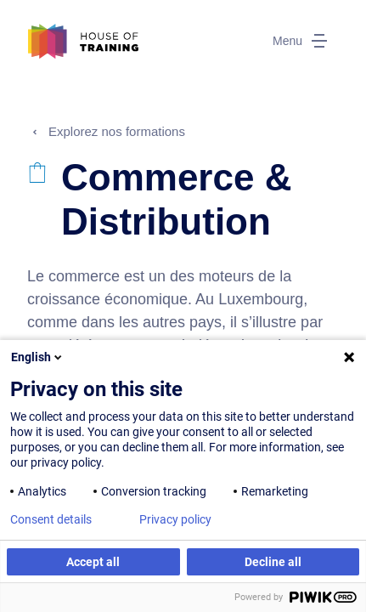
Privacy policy (175, 519)
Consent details (51, 519)
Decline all (273, 562)
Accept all (93, 562)
